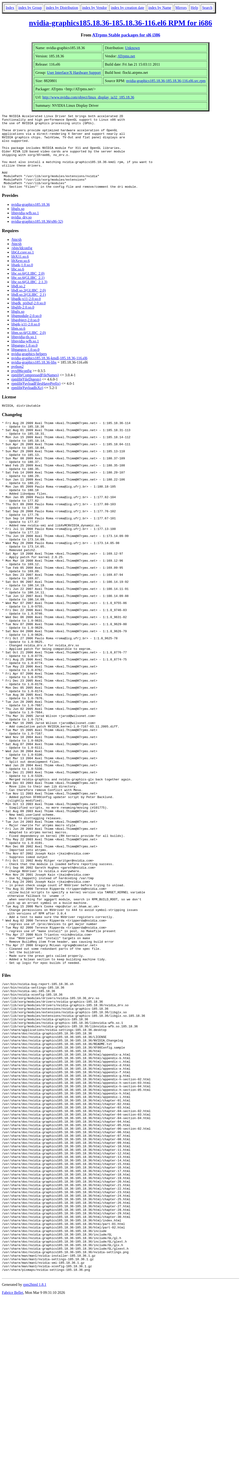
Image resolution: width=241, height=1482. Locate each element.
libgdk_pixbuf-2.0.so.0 (28, 318)
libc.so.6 (17, 284)
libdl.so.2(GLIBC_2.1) (28, 309)
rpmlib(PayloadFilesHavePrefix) (35, 398)
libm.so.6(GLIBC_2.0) (28, 348)
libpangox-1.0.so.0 (25, 364)
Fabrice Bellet (12, 1476)
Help (194, 8)
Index (10, 8)
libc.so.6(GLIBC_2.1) (27, 292)
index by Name (159, 8)
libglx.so (17, 224)
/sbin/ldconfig (21, 263)
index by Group (30, 8)
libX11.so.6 (20, 271)
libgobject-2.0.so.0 (25, 335)
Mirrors (181, 8)
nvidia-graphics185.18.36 (30, 219)
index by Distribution (62, 8)
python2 (17, 381)
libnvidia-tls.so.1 (24, 352)
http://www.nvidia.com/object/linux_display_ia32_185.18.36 (88, 97)
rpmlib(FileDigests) (26, 394)
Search (207, 8)
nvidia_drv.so (21, 232)
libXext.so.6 (20, 276)
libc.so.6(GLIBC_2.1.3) (29, 297)
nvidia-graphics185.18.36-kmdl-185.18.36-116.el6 (49, 373)
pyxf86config (21, 386)
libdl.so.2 (18, 301)
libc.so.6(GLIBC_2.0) (27, 288)
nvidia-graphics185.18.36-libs (33, 377)
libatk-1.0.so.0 (22, 280)
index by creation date (127, 8)
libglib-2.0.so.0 (22, 322)
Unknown (132, 48)
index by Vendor (94, 8)
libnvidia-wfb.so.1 (25, 228)
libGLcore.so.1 (22, 267)
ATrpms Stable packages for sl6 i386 (126, 34)
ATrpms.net (126, 56)
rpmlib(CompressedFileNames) (35, 390)
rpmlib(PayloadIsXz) (27, 403)
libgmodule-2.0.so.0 (26, 331)
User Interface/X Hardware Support (74, 73)
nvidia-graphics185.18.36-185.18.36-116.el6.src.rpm (166, 81)
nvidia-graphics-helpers (29, 369)
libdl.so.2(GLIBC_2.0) (28, 305)
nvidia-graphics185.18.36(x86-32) (37, 236)
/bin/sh (16, 254)
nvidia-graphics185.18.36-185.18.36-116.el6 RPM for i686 (120, 23)
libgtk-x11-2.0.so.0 (25, 339)
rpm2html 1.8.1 (34, 1468)
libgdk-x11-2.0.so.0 (26, 314)
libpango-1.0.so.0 (24, 360)
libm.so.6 (18, 343)
